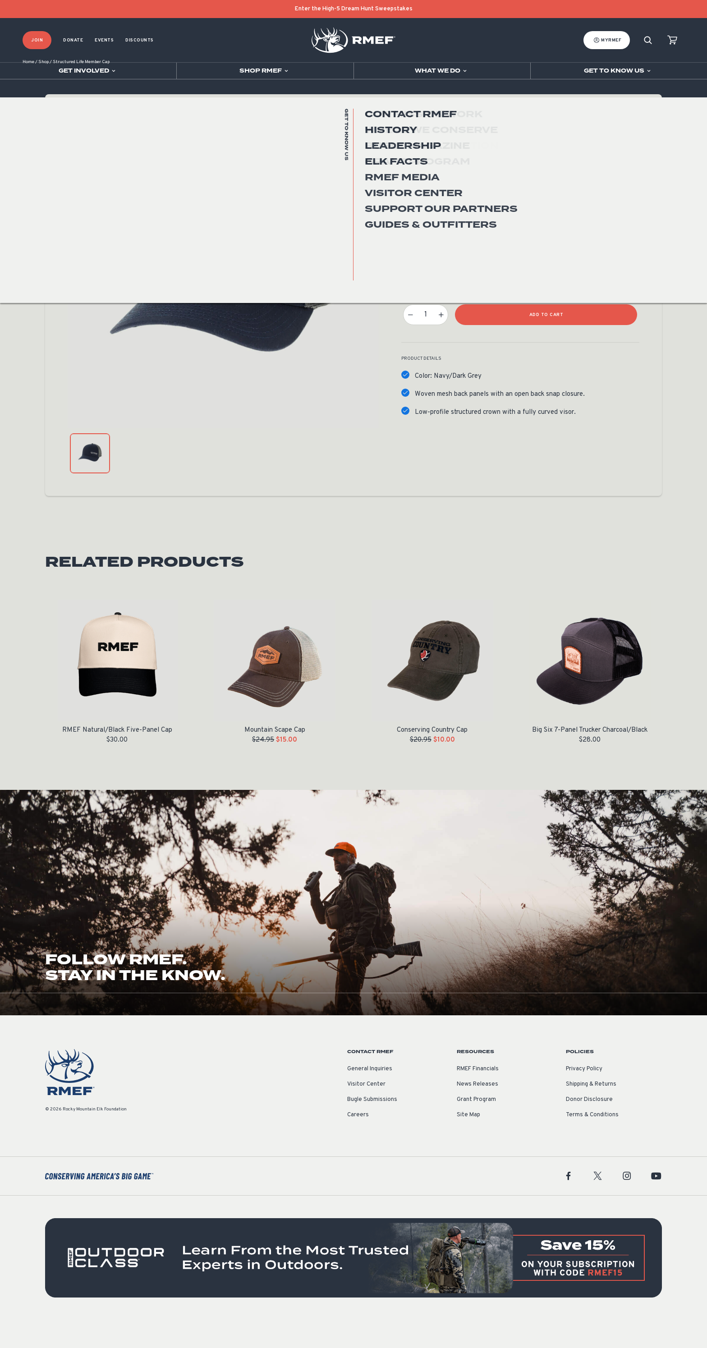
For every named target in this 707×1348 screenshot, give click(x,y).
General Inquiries (369, 1096)
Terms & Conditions (592, 1142)
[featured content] (353, 1285)
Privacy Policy (584, 1096)
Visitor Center (366, 1112)
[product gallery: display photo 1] (90, 481)
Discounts (139, 40)
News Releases (477, 1112)
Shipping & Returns (591, 1112)
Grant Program (476, 1127)
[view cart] (672, 40)
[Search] (648, 40)
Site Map (468, 1142)
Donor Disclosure (589, 1127)
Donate (73, 40)
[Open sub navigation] (88, 71)
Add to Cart (546, 343)
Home (28, 90)
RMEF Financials (478, 1096)
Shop (43, 90)
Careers (358, 1142)
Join (37, 40)
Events (104, 40)
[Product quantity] (425, 343)
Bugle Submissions (372, 1127)
